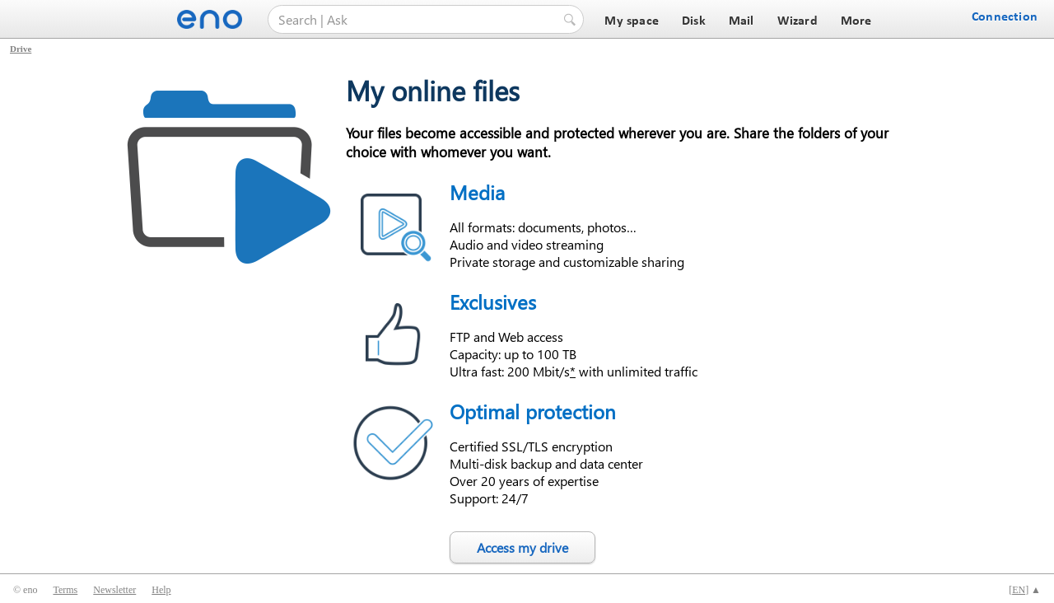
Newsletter (114, 590)
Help (161, 590)
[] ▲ (1025, 590)
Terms (65, 590)
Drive (20, 49)
